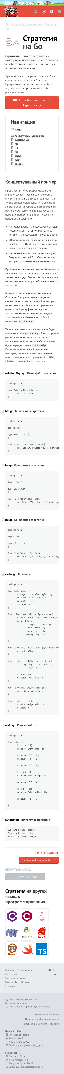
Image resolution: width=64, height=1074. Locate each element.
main (17, 159)
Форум (25, 982)
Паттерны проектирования (27, 24)
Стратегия (50, 24)
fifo (16, 143)
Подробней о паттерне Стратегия (32, 102)
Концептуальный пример (30, 135)
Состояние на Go (25, 876)
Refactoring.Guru (29, 999)
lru (16, 147)
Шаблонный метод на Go (39, 860)
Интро (18, 129)
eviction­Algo (22, 139)
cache (18, 155)
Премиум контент (15, 978)
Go (7, 28)
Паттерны (11, 974)
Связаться (11, 986)
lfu (16, 151)
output (19, 163)
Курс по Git (11, 982)
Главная (9, 970)
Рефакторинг (24, 970)
